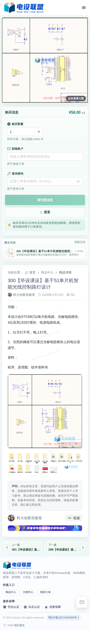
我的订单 (45, 592)
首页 (32, 272)
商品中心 (11, 592)
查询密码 (15, 174)
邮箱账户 (15, 149)
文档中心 (28, 592)
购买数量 (15, 124)
